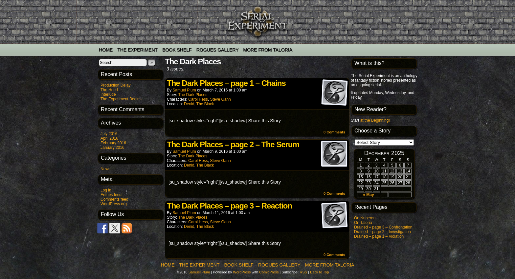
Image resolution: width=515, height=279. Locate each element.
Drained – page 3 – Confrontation (383, 227)
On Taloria (363, 222)
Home (106, 49)
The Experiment (137, 49)
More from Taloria (267, 49)
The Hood (109, 90)
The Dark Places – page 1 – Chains (226, 83)
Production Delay (115, 85)
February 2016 (113, 143)
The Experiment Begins (121, 99)
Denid (189, 104)
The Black (205, 104)
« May (368, 194)
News (105, 169)
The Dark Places (192, 94)
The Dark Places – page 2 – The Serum (233, 144)
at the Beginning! (375, 120)
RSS (303, 272)
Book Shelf (176, 49)
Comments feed (114, 199)
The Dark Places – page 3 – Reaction (229, 205)
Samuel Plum (184, 90)
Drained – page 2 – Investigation (382, 231)
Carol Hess (198, 99)
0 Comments (334, 132)
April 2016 (109, 138)
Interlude (108, 94)
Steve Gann (220, 99)
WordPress (242, 272)
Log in (106, 190)
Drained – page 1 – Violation (379, 236)
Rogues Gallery (217, 49)
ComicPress (269, 272)
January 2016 (112, 147)
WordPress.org (114, 204)
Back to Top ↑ (321, 272)
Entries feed (111, 194)
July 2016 (109, 133)
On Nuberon (364, 218)
